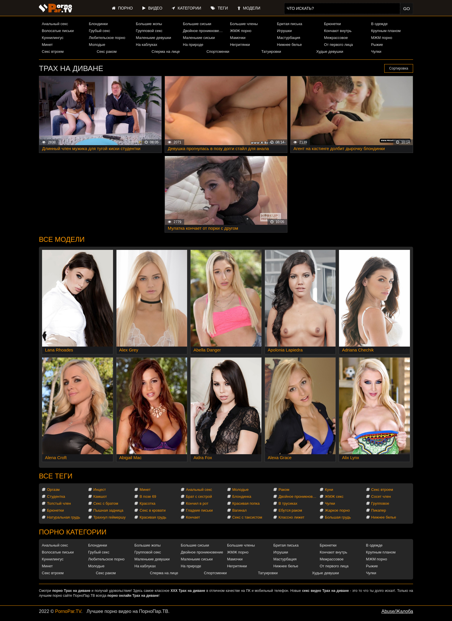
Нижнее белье (289, 44)
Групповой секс (149, 31)
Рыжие (377, 44)
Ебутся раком (290, 510)
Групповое (380, 503)
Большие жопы (149, 24)
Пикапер (378, 510)
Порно (122, 8)
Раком (283, 489)
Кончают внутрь (338, 31)
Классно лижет (291, 517)
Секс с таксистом (247, 517)
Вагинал (239, 510)
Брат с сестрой (199, 496)
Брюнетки (332, 24)
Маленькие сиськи (199, 37)
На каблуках (146, 44)
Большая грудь (338, 517)
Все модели (62, 239)
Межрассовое (336, 37)
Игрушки (284, 31)
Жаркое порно (337, 510)
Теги (219, 8)
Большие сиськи (197, 24)
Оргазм (53, 489)
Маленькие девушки (153, 37)
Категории (186, 8)
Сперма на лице (166, 51)
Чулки (376, 51)
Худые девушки (329, 51)
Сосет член (381, 496)
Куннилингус (52, 37)
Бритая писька (289, 24)
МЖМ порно (381, 37)
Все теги (55, 476)
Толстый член (59, 503)
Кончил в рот (197, 503)
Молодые (97, 44)
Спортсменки (217, 51)
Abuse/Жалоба (397, 611)
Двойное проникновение (204, 31)
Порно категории (72, 532)
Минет (47, 44)
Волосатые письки (58, 31)
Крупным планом (385, 31)
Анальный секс (55, 24)
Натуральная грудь (63, 517)
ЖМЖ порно (240, 31)
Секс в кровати (152, 510)
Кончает (193, 517)
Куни (329, 489)
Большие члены (244, 24)
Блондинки (98, 24)
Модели (249, 8)
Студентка (56, 496)
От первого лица (338, 44)
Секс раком (106, 51)
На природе (193, 44)
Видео (152, 8)
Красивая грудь (153, 517)
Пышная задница (108, 510)
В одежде (379, 24)
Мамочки (238, 37)
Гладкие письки (199, 510)
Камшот (100, 496)
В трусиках (287, 503)
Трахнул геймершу (109, 517)
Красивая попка (246, 503)
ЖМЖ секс (334, 496)
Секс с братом (105, 503)
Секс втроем (53, 51)
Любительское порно (107, 37)
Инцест (99, 489)
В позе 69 (148, 496)
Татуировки (271, 51)
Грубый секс (99, 31)
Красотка (147, 503)
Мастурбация (288, 37)
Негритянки (240, 44)
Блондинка (241, 496)
